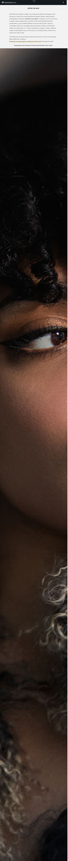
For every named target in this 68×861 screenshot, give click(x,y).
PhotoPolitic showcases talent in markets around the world (25, 41)
